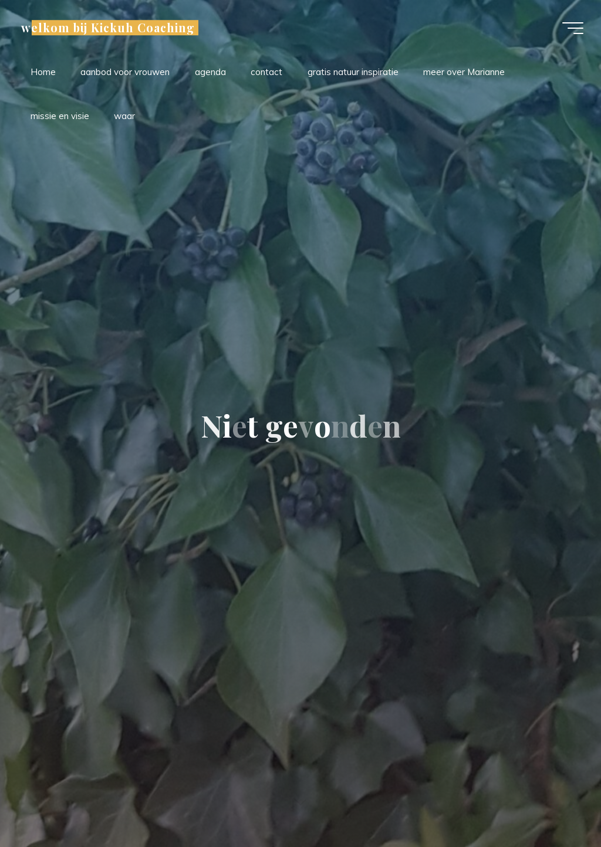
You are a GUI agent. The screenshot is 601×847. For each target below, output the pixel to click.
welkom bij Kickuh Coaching (108, 27)
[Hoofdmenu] (572, 28)
